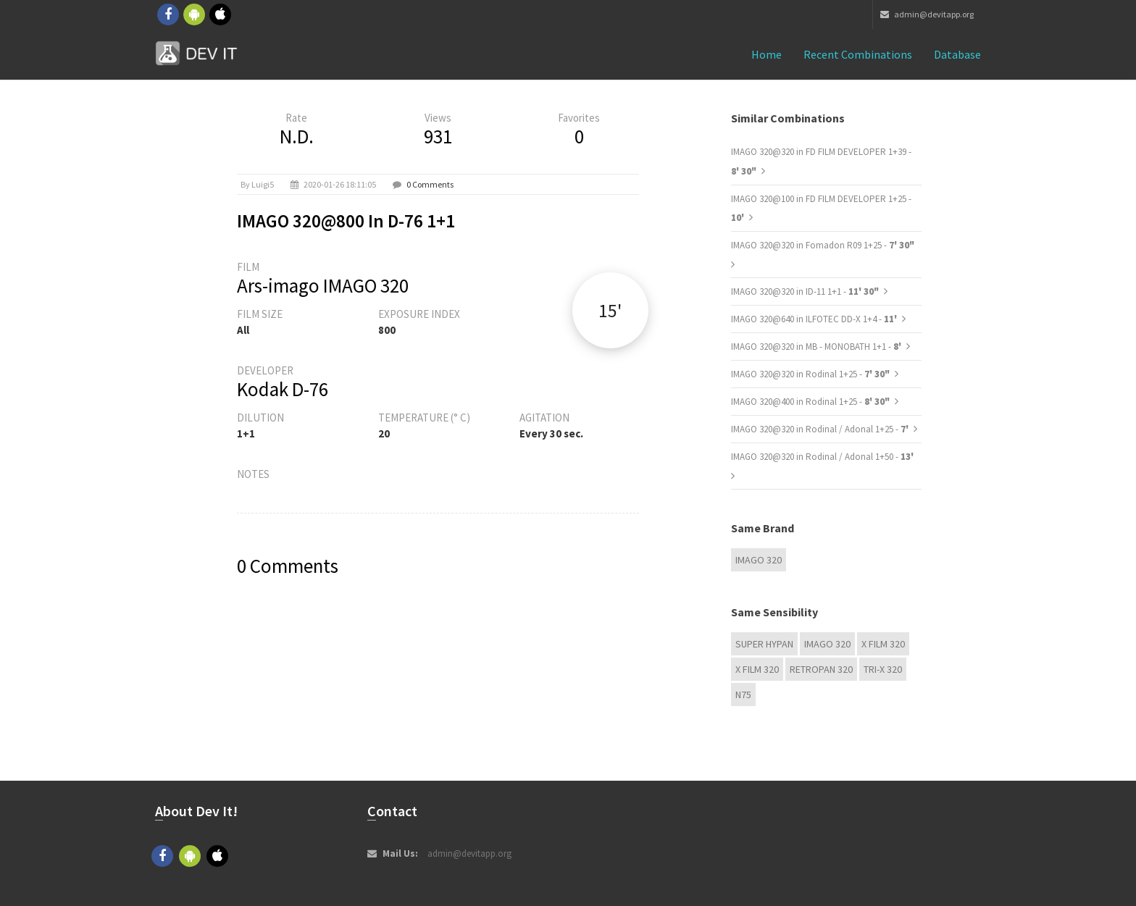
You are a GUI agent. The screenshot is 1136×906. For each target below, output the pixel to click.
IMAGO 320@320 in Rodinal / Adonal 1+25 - (821, 429)
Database (957, 54)
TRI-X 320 (883, 669)
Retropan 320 (821, 669)
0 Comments (430, 184)
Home (766, 54)
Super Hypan (764, 643)
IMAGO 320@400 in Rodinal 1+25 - (810, 401)
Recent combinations (857, 54)
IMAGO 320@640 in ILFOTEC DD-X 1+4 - (815, 319)
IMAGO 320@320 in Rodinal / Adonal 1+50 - (822, 456)
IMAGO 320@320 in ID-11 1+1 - (805, 291)
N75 (743, 694)
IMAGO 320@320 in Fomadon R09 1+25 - (822, 245)
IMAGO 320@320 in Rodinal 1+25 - (810, 374)
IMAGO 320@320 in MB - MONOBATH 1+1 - (817, 346)
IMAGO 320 (758, 559)
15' (610, 310)
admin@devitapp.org (927, 14)
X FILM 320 (883, 643)
